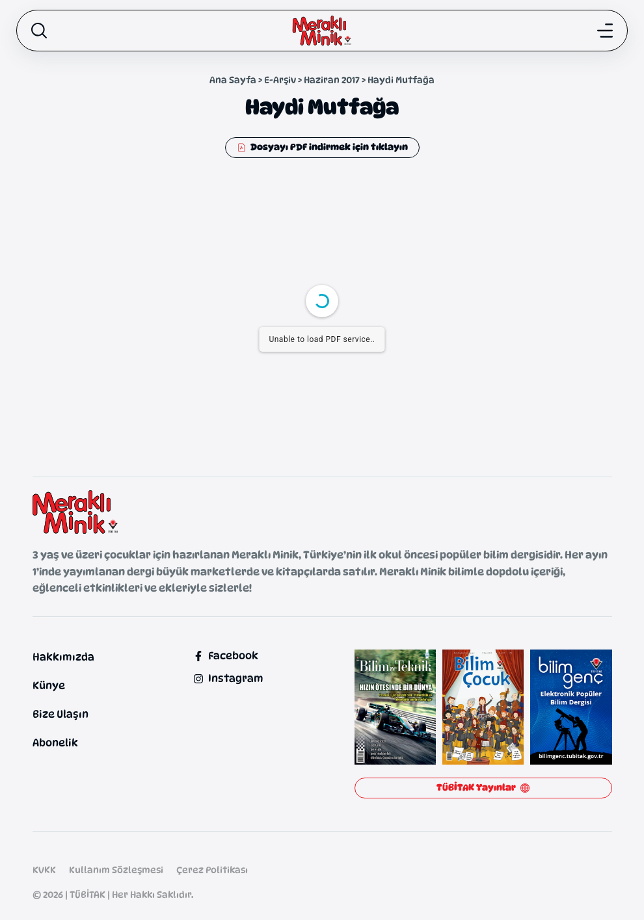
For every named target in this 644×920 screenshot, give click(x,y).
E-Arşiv (280, 79)
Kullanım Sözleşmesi (116, 869)
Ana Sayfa (232, 79)
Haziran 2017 (332, 79)
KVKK (44, 869)
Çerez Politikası (212, 869)
